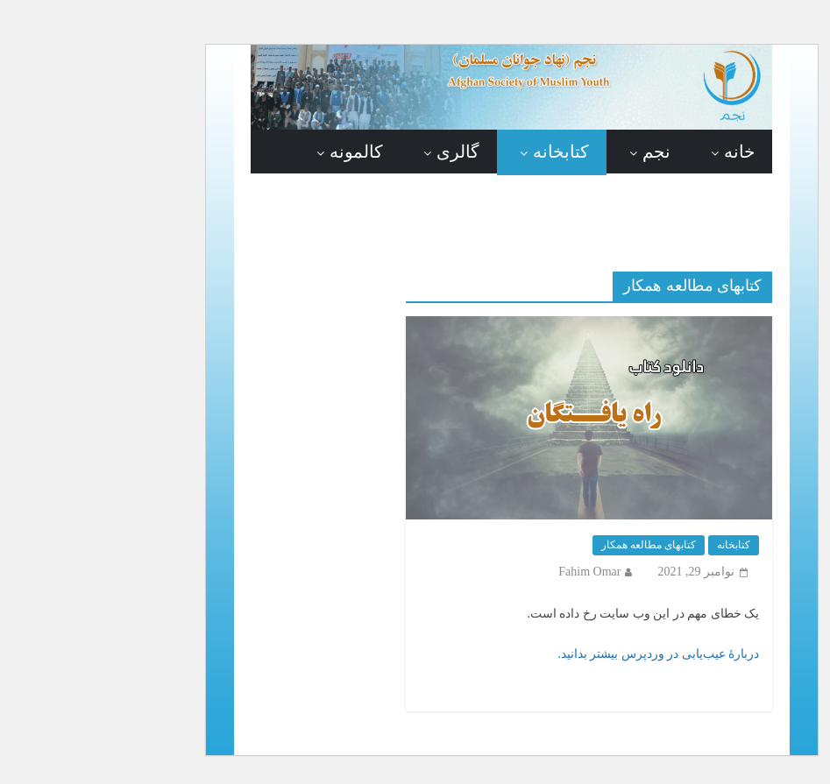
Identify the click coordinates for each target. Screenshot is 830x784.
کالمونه (260, 151)
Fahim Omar (493, 571)
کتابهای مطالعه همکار (552, 545)
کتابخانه (464, 151)
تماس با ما (517, 205)
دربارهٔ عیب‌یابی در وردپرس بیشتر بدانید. (562, 653)
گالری (361, 151)
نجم (560, 151)
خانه (643, 151)
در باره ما (624, 205)
